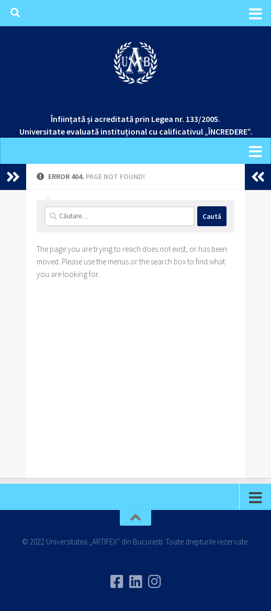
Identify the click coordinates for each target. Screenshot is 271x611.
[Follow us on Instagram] (154, 581)
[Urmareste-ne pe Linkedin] (135, 581)
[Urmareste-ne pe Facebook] (116, 581)
